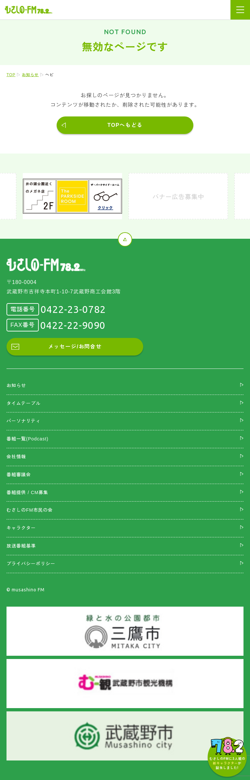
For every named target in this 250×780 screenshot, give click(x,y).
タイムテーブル (24, 403)
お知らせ (30, 75)
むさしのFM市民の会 (30, 510)
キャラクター (21, 528)
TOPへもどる (125, 125)
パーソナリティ (24, 421)
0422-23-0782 (73, 309)
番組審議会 (19, 474)
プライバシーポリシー (31, 563)
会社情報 (16, 456)
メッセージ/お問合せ (75, 346)
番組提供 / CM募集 (27, 492)
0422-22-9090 (72, 325)
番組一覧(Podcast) (28, 438)
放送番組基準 (21, 545)
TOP (11, 75)
